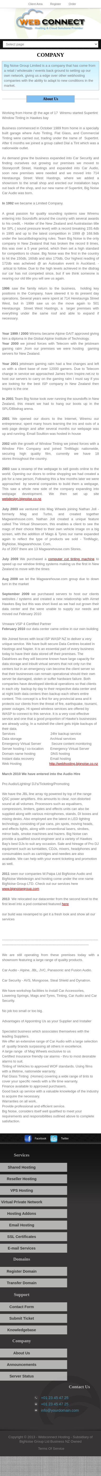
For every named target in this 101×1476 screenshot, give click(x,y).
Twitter (65, 1138)
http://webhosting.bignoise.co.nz (73, 764)
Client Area (35, 4)
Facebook (40, 1138)
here (65, 904)
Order (72, 4)
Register (55, 4)
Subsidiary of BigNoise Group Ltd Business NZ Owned (56, 1439)
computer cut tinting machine (71, 559)
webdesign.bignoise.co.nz (21, 499)
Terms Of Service (51, 1449)
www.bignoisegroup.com (20, 889)
